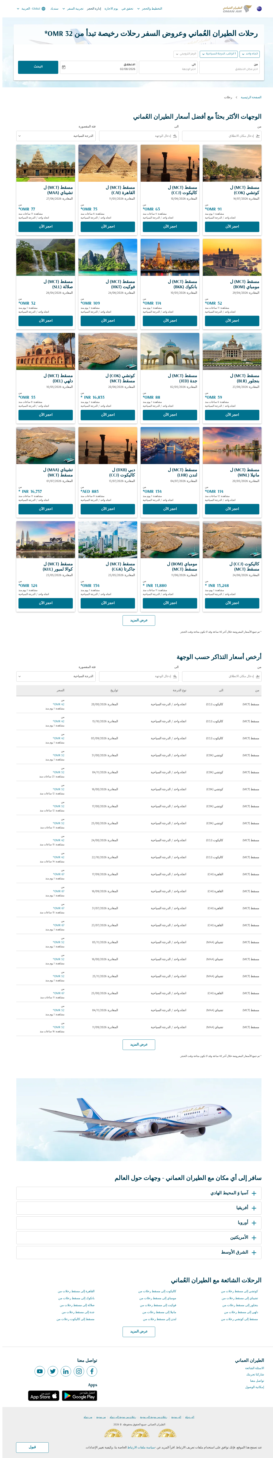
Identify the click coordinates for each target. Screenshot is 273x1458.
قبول (29, 1447)
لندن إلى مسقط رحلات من (157, 1319)
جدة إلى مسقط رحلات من (75, 1312)
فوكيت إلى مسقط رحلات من (156, 1305)
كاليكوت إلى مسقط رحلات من (155, 1291)
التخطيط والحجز (146, 9)
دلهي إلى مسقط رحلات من (239, 1312)
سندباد (52, 8)
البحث (35, 67)
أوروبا (245, 1223)
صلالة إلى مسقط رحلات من (74, 1305)
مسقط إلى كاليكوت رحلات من (73, 1319)
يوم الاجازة (109, 8)
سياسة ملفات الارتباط (139, 1447)
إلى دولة (187, 1417)
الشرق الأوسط (237, 1252)
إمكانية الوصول (252, 1387)
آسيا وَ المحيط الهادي (232, 1193)
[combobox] (227, 69)
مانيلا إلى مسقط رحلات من (157, 1312)
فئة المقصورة (84, 126)
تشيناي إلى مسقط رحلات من (237, 1298)
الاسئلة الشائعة (252, 1368)
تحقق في (125, 8)
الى (191, 64)
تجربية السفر (69, 9)
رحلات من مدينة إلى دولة (120, 1417)
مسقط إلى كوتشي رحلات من (237, 1319)
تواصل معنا (255, 1381)
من (253, 64)
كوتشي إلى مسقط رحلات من (237, 1291)
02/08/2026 (125, 69)
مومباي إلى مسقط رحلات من (155, 1298)
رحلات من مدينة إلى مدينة (151, 1417)
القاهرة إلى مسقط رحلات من (73, 1291)
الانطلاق (127, 64)
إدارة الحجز (92, 8)
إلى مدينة (174, 1417)
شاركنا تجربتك (253, 1374)
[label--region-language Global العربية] (28, 9)
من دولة (85, 1417)
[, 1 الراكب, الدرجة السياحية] (218, 54)
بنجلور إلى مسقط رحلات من (238, 1305)
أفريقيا (245, 1208)
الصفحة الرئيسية (248, 97)
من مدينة (98, 1417)
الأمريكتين (242, 1237)
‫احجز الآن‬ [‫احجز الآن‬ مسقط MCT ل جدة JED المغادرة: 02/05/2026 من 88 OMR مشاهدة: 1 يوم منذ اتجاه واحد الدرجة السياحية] (167, 415)
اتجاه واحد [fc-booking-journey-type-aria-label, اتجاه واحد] (249, 54)
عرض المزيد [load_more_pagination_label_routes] (136, 1331)
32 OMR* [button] (56, 34)
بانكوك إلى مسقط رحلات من (74, 1298)
